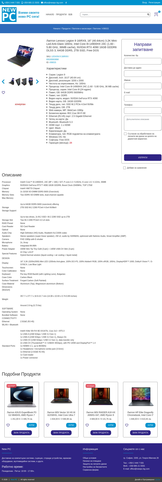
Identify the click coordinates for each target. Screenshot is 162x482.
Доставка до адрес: (133, 68)
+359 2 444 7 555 (11, 3)
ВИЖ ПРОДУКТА (21, 433)
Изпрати (142, 158)
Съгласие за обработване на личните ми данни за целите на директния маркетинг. (142, 136)
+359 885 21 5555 (30, 3)
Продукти (61, 14)
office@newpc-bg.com (52, 3)
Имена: (127, 80)
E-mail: (127, 92)
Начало (50, 14)
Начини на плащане (92, 461)
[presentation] (138, 146)
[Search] (115, 14)
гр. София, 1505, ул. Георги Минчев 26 (141, 458)
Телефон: (128, 105)
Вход (144, 2)
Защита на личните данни (95, 464)
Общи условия (89, 458)
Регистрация (154, 2)
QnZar (157, 480)
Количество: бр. (131, 55)
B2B (70, 14)
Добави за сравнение (137, 168)
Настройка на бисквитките (95, 467)
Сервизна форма (91, 470)
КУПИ (31, 425)
